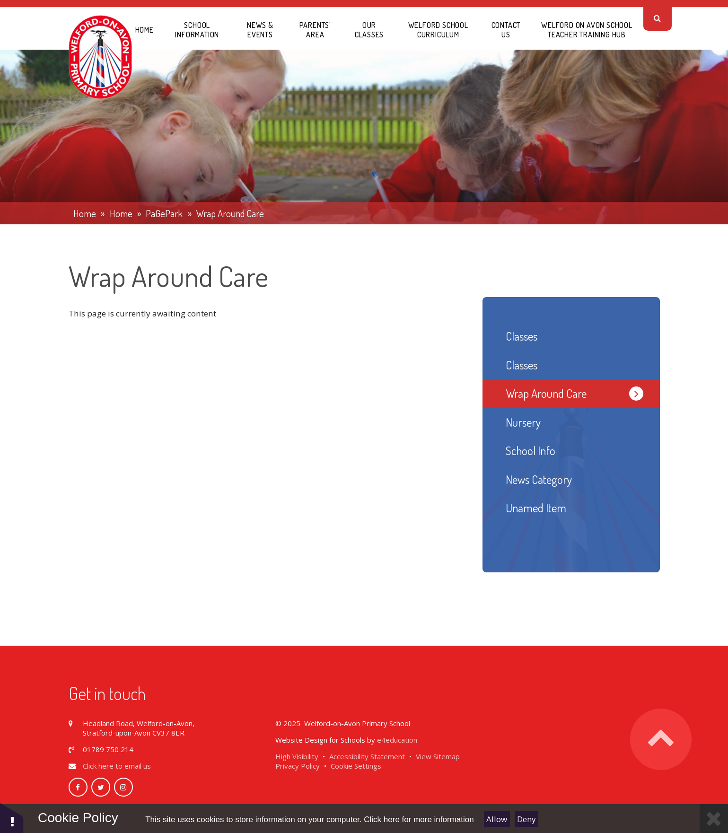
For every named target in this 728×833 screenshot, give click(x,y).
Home (84, 213)
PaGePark (164, 213)
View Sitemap (438, 756)
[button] (12, 817)
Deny (526, 819)
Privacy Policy (297, 766)
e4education (397, 740)
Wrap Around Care (230, 213)
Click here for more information (419, 819)
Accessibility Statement (367, 756)
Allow (496, 819)
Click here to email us (117, 766)
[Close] (714, 818)
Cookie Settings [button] (356, 766)
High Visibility (296, 756)
